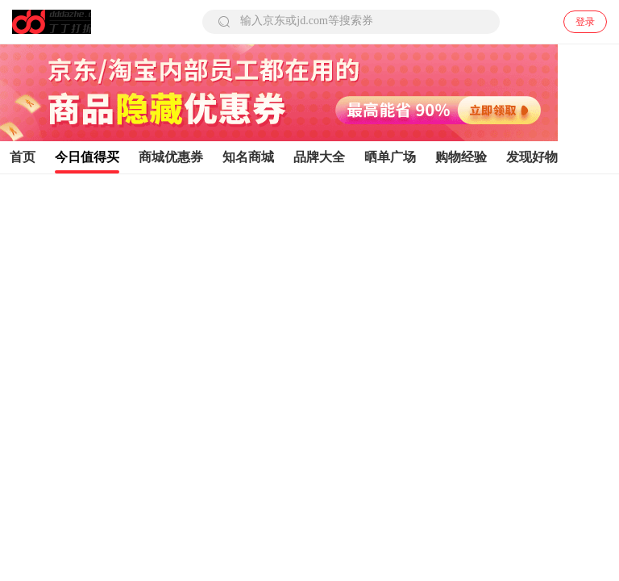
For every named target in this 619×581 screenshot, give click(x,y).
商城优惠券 (171, 157)
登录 (585, 21)
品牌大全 (319, 157)
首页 (22, 157)
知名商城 (248, 157)
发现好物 (532, 157)
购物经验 (461, 157)
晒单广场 (390, 157)
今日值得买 (87, 157)
